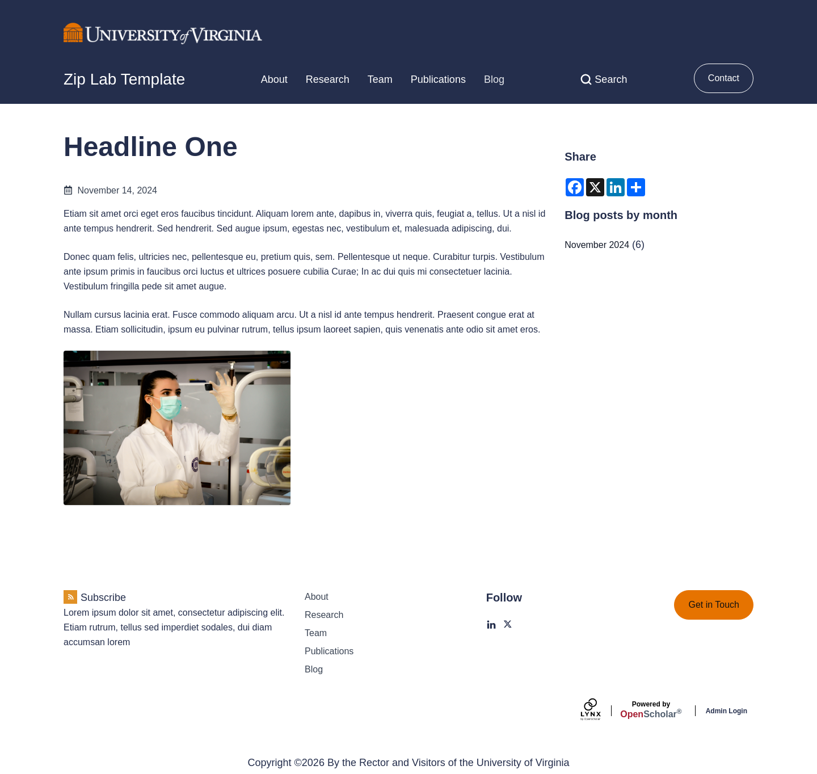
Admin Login (726, 711)
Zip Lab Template (124, 79)
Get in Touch (713, 604)
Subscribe (103, 597)
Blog (494, 79)
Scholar (650, 710)
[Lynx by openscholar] (600, 710)
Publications (438, 79)
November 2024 (597, 245)
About (274, 79)
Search (611, 79)
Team (380, 79)
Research (327, 79)
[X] (508, 625)
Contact (723, 78)
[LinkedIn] (491, 625)
